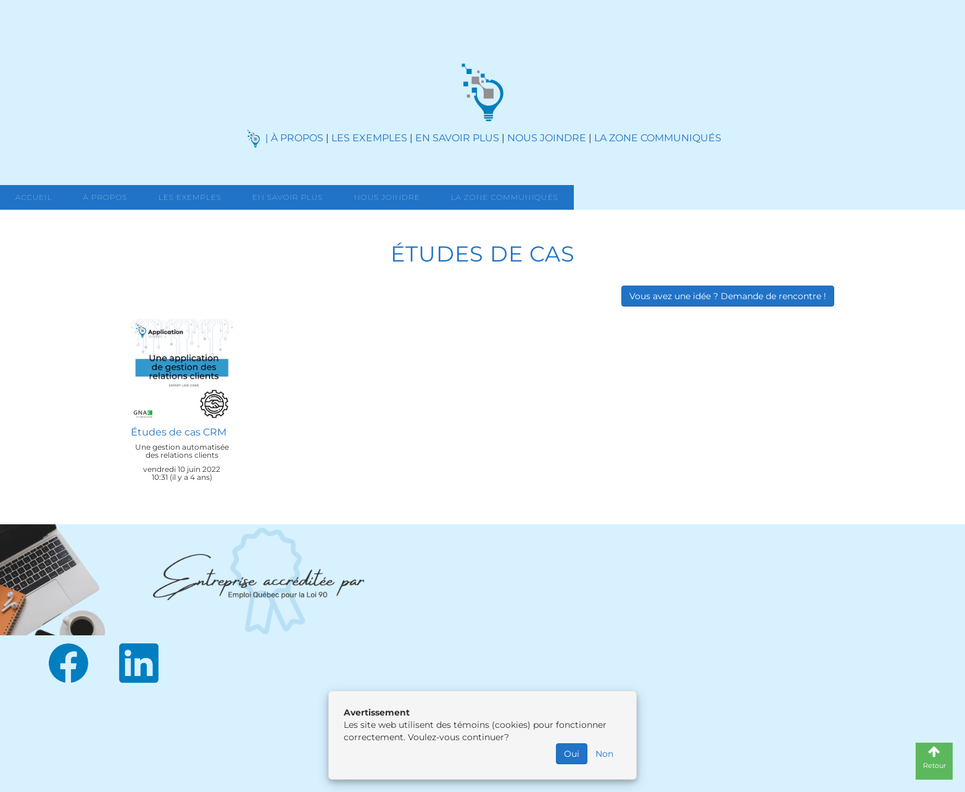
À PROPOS (297, 138)
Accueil (33, 197)
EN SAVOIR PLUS (457, 138)
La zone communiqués (504, 197)
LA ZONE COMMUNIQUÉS (657, 138)
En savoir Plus (287, 197)
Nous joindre (387, 197)
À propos (105, 197)
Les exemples (190, 197)
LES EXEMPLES (369, 138)
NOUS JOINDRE (546, 138)
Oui (571, 753)
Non (604, 753)
